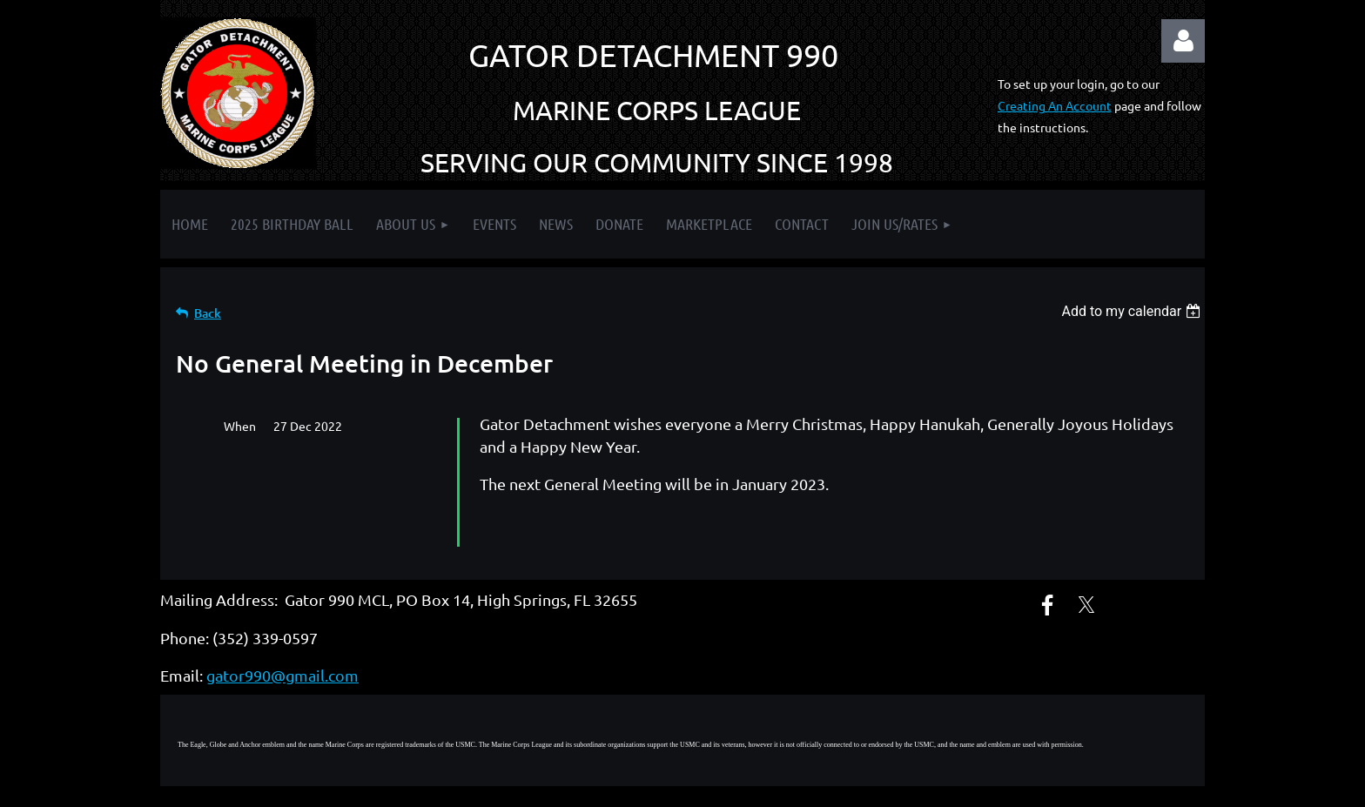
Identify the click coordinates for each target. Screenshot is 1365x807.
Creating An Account (1055, 105)
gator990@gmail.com (282, 644)
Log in (1183, 41)
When (240, 426)
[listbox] (1133, 311)
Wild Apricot (997, 786)
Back (207, 313)
